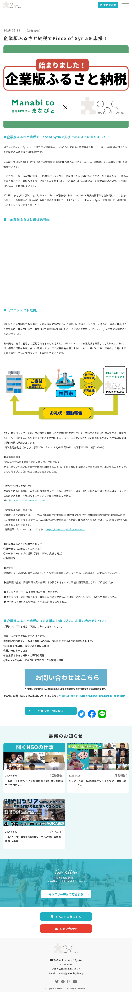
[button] (81, 715)
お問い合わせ (66, 929)
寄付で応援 (108, 5)
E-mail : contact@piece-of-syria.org (66, 973)
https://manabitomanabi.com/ (27, 500)
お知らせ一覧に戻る (51, 711)
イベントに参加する (66, 917)
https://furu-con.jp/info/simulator (65, 529)
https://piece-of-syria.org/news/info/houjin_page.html (92, 695)
